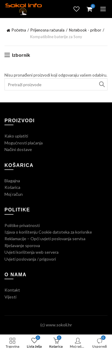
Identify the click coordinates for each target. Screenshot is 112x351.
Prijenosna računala (47, 30)
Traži (102, 84)
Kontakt (12, 289)
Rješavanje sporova (22, 245)
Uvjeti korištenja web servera (31, 252)
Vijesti (10, 296)
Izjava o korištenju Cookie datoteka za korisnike (48, 232)
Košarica (12, 187)
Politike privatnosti (22, 225)
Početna (19, 30)
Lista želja (76, 9)
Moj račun (13, 194)
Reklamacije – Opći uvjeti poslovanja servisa (44, 238)
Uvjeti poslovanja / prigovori (30, 259)
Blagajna (12, 180)
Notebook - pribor (85, 30)
